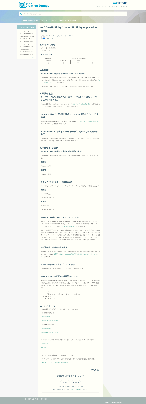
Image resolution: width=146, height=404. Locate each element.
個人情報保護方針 (31, 399)
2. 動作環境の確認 (68, 226)
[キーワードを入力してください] (73, 14)
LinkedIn (98, 370)
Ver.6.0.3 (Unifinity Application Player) (28, 36)
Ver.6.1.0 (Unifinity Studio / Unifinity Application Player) (28, 31)
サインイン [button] (123, 6)
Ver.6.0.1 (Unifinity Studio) (26, 41)
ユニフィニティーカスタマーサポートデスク (59, 36)
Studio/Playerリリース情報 (67, 20)
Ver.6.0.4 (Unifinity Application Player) (28, 33)
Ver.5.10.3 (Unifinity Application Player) (28, 46)
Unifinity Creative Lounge (30, 20)
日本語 (112, 6)
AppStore (44, 347)
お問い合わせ (101, 6)
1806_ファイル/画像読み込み (81, 104)
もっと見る (31, 57)
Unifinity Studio (45, 316)
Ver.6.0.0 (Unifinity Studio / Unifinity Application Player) (28, 44)
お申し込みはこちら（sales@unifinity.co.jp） (55, 362)
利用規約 (44, 399)
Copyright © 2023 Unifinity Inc (113, 402)
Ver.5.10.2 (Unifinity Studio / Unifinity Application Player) (28, 49)
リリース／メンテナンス (48, 20)
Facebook (92, 370)
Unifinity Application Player (49, 320)
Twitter (95, 370)
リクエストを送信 (75, 389)
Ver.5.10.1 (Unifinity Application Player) (28, 51)
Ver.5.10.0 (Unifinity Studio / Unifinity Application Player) (28, 54)
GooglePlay (44, 343)
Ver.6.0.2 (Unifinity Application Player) (28, 38)
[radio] (65, 382)
